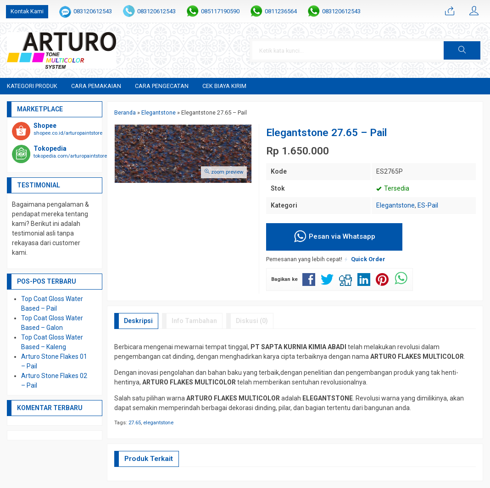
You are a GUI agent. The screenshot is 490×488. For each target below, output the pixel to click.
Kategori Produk (32, 85)
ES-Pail (428, 205)
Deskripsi (138, 320)
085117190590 (220, 11)
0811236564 (281, 11)
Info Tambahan (194, 320)
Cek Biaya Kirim (224, 85)
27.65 (134, 423)
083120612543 (92, 11)
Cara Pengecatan (162, 85)
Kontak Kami (27, 11)
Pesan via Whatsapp (334, 237)
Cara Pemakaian (96, 85)
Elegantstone (395, 205)
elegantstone (158, 423)
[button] (462, 50)
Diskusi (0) (252, 320)
